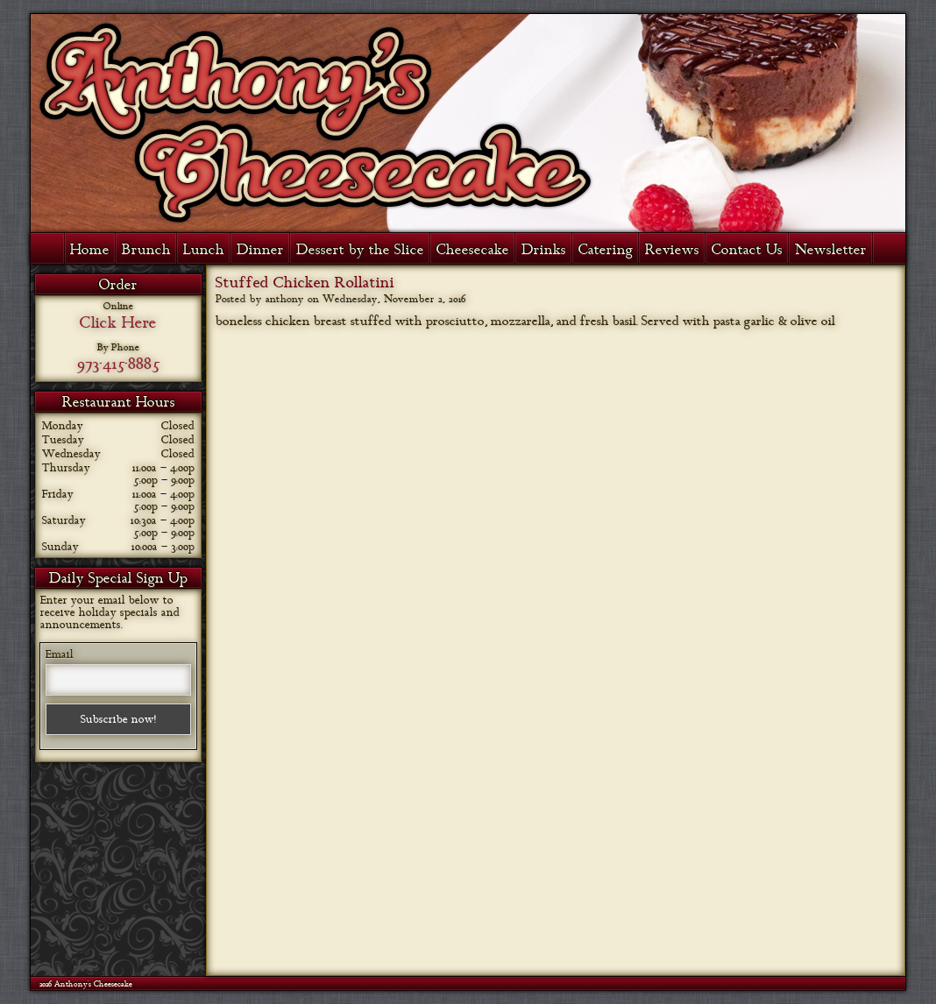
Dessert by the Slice (360, 250)
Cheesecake (472, 250)
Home (90, 250)
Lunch (203, 250)
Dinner (260, 250)
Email (60, 654)
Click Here (118, 322)
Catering (605, 250)
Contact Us (747, 250)
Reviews (672, 250)
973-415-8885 (118, 363)
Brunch (146, 250)
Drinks (543, 250)
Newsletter (831, 250)
